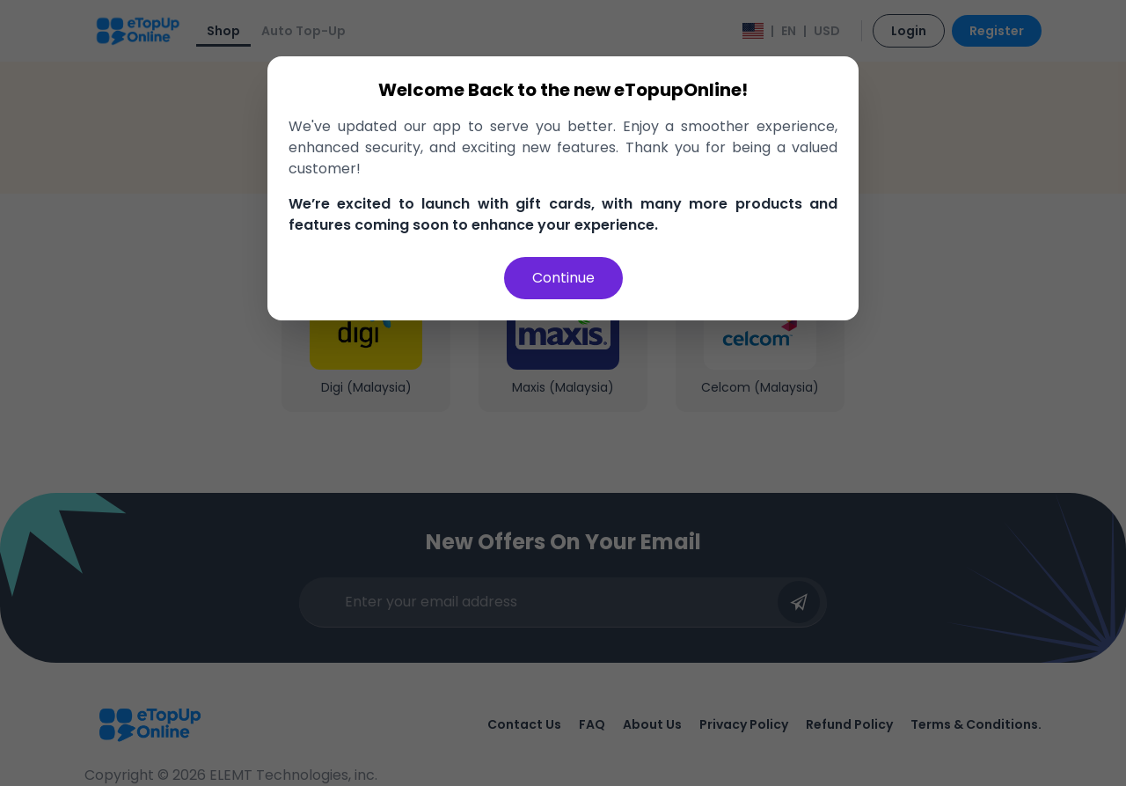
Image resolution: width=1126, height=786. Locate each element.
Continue (563, 278)
